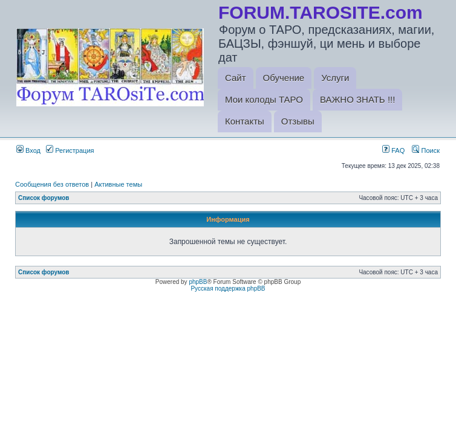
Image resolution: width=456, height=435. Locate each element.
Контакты (244, 121)
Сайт (235, 77)
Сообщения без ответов (52, 184)
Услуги (335, 77)
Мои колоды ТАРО (264, 99)
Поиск (426, 150)
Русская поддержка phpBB (228, 288)
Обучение (284, 77)
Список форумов (44, 198)
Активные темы (118, 184)
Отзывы (297, 121)
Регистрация (70, 150)
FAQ (393, 150)
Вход (28, 150)
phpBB (198, 282)
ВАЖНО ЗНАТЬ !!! (357, 99)
